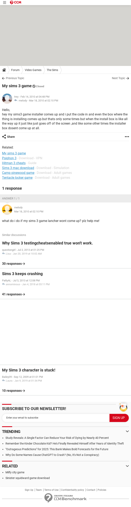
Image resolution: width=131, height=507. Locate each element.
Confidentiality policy (72, 490)
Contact (91, 490)
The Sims (52, 70)
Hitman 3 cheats (14, 163)
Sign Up (29, 490)
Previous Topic (15, 78)
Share (11, 136)
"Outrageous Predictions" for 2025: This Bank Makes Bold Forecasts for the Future (56, 449)
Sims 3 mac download (18, 168)
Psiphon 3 (9, 158)
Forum (15, 70)
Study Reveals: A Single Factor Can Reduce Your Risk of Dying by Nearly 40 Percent (57, 437)
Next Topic (118, 78)
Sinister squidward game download (27, 478)
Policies (102, 490)
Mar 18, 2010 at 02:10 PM (43, 100)
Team (39, 490)
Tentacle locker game (17, 178)
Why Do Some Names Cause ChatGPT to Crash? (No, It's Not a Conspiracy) (52, 454)
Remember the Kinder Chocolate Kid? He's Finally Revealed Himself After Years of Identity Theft (64, 443)
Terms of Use (51, 490)
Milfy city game (14, 472)
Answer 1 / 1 (11, 198)
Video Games (33, 70)
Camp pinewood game (18, 173)
